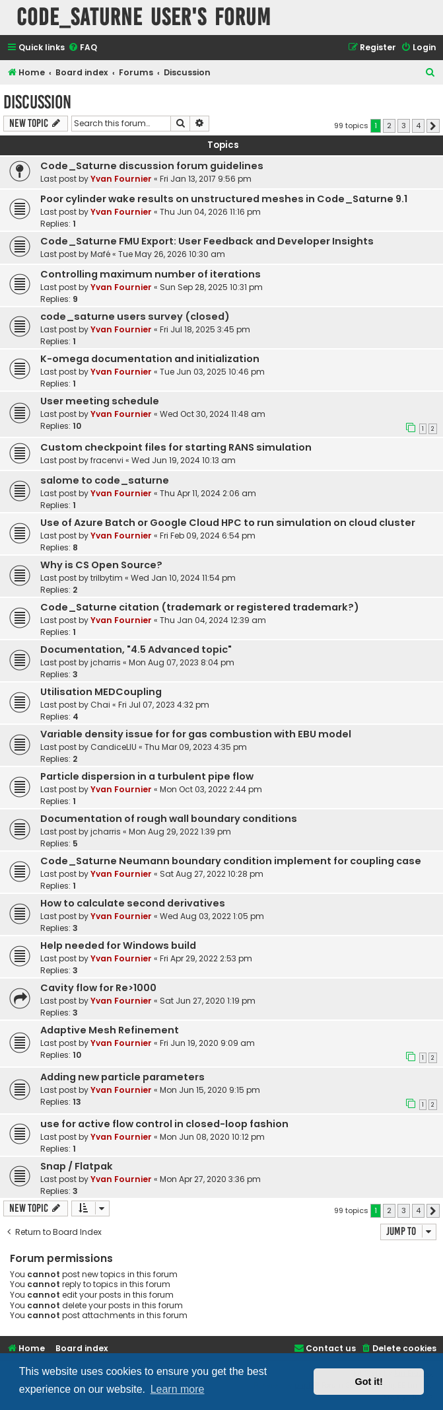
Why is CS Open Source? (101, 565)
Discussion (37, 102)
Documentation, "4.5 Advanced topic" (136, 649)
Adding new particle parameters (122, 1077)
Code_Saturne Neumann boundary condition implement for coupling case (230, 861)
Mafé (100, 254)
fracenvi (106, 460)
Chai (100, 704)
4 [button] (418, 125)
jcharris (105, 662)
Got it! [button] (369, 1381)
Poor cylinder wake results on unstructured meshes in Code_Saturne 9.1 (223, 198)
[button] (433, 126)
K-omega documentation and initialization (149, 358)
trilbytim (106, 577)
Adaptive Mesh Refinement (109, 1030)
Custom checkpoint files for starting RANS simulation (176, 447)
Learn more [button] (178, 1389)
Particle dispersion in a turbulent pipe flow (147, 776)
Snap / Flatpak (76, 1166)
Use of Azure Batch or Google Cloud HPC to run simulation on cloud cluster (227, 522)
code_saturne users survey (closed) (135, 316)
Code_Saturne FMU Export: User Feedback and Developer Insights (207, 241)
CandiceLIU (113, 747)
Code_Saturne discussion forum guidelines (151, 165)
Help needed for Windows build (118, 945)
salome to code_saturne (104, 480)
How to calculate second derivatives (132, 903)
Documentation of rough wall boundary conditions (168, 818)
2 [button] (389, 125)
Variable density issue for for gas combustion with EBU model (195, 734)
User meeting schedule (99, 401)
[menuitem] (82, 48)
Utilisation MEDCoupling (101, 691)
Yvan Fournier (121, 178)
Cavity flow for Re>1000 (98, 987)
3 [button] (403, 125)
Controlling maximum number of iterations (150, 274)
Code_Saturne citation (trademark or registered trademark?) (199, 607)
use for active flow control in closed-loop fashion (164, 1124)
